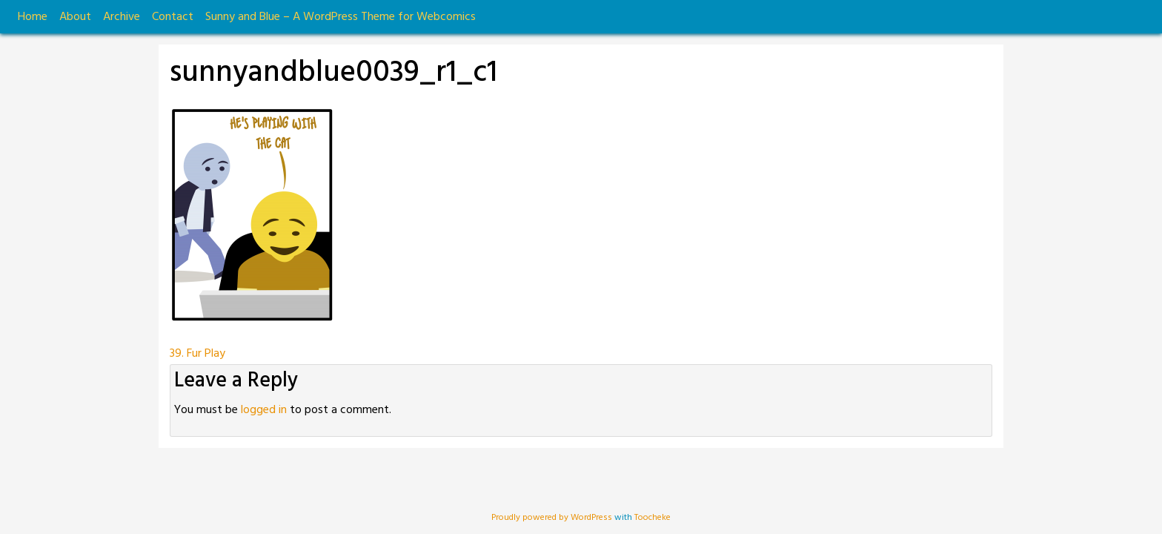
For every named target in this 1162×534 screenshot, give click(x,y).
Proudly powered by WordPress (552, 517)
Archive (121, 17)
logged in (264, 410)
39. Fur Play (197, 353)
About (75, 17)
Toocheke (652, 517)
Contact (172, 17)
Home (32, 17)
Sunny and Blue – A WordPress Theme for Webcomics (340, 17)
